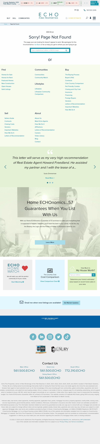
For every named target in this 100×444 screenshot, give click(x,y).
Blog (36, 139)
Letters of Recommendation (75, 104)
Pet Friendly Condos (72, 86)
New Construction (8, 83)
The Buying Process (72, 74)
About (38, 113)
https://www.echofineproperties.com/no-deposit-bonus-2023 (49, 232)
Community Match (41, 77)
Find (4, 69)
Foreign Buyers (70, 98)
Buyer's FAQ (69, 77)
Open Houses (6, 86)
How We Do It (70, 110)
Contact (37, 141)
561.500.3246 (90, 10)
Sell (6, 113)
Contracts (68, 80)
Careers (37, 133)
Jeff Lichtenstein (85, 419)
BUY (8, 18)
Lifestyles (39, 84)
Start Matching (17, 282)
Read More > (50, 178)
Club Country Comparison (74, 83)
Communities (41, 69)
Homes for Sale (7, 74)
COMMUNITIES (24, 18)
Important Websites (72, 107)
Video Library (39, 136)
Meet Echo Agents (41, 121)
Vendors (68, 101)
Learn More (50, 242)
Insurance (68, 92)
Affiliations (39, 127)
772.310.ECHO (75, 370)
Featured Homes (7, 80)
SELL (14, 18)
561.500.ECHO (24, 370)
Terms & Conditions (77, 422)
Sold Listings (6, 89)
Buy (67, 69)
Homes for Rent (7, 77)
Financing (68, 95)
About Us (38, 118)
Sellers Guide (9, 118)
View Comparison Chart (50, 281)
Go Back (37, 44)
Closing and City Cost (73, 89)
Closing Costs (9, 124)
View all (93, 3)
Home (5, 24)
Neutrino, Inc (67, 419)
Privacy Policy (64, 422)
